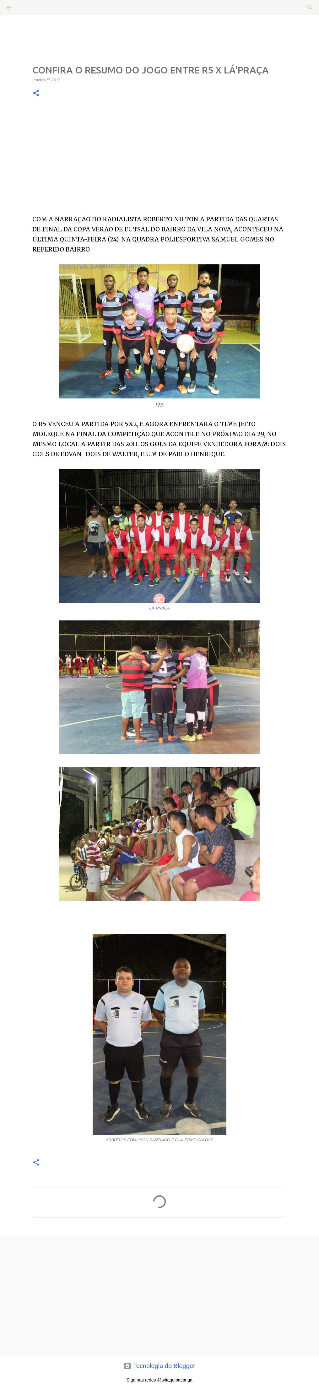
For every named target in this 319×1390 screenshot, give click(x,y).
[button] (36, 93)
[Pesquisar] (26, 7)
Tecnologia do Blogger (159, 1365)
